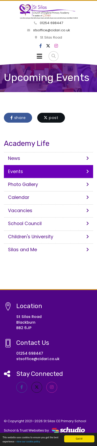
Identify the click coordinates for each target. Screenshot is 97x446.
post (51, 117)
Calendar (48, 197)
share (18, 117)
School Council (48, 223)
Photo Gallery (48, 184)
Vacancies (48, 210)
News (48, 158)
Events (48, 171)
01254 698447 (48, 22)
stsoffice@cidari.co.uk (48, 30)
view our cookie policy (28, 441)
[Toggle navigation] (39, 56)
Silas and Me (48, 250)
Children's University (48, 237)
